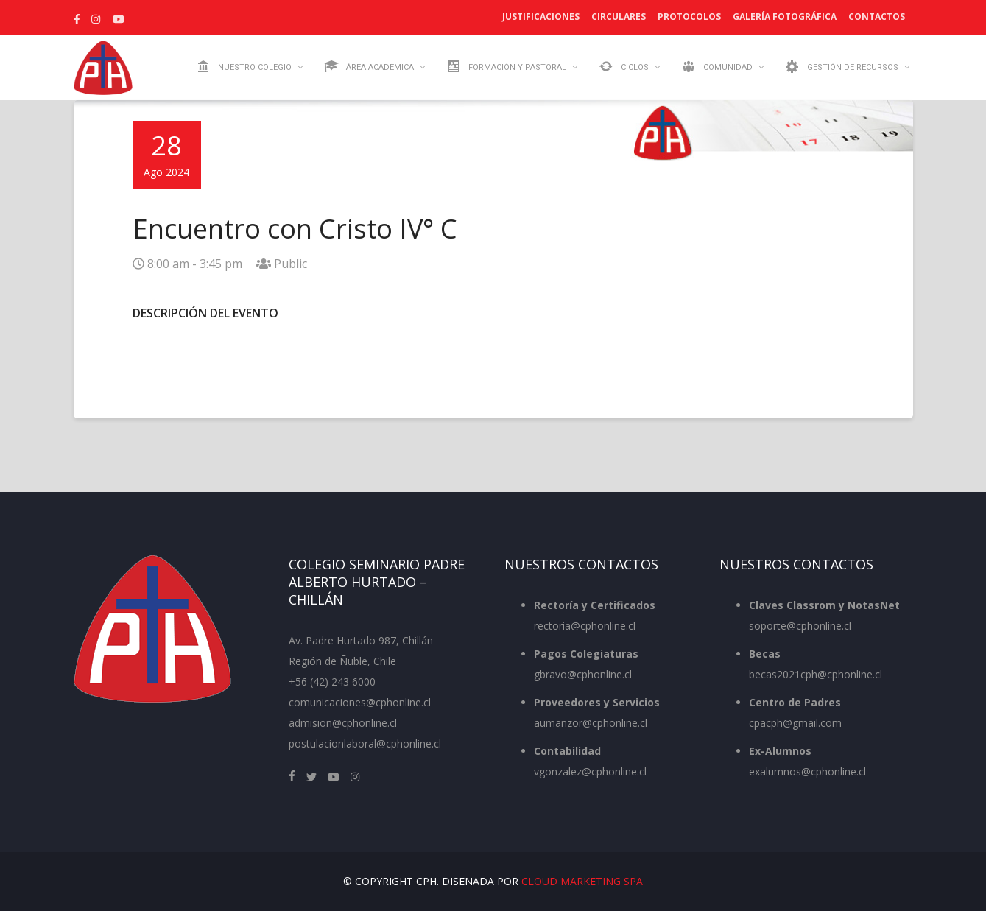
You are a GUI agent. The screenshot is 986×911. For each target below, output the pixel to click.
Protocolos (689, 16)
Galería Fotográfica (785, 16)
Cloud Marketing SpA (582, 881)
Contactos (876, 16)
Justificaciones (541, 16)
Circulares (618, 16)
